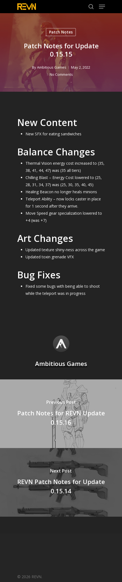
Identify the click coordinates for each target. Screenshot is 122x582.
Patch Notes (61, 32)
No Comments (61, 74)
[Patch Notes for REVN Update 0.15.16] (61, 413)
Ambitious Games (51, 67)
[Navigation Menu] (102, 6)
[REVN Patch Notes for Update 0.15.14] (61, 482)
